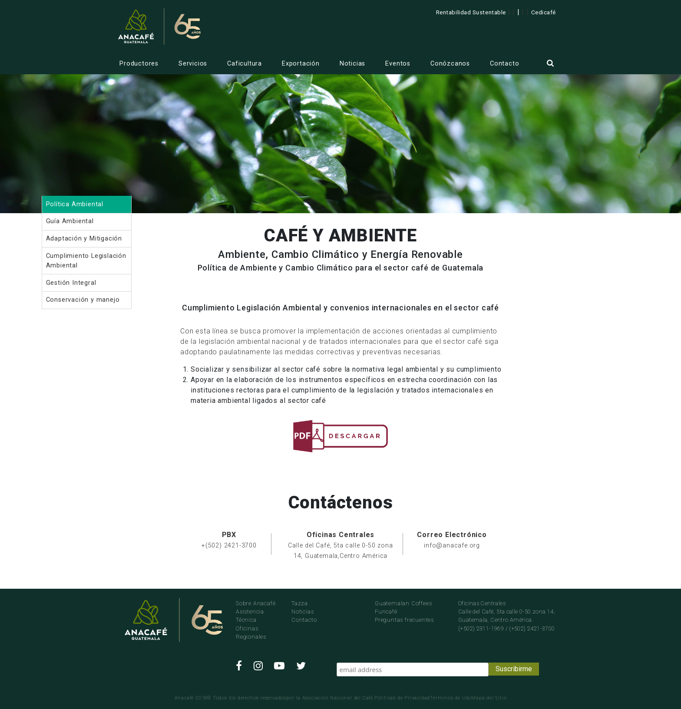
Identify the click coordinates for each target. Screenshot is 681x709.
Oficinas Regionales (251, 632)
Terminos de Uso (450, 698)
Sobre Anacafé (255, 603)
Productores (139, 63)
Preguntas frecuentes (404, 620)
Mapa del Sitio (488, 698)
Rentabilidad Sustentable (471, 12)
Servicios (193, 63)
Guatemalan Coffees (403, 603)
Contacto (504, 63)
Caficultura (244, 63)
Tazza (299, 603)
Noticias (352, 63)
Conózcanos (450, 63)
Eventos (397, 63)
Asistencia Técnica (250, 615)
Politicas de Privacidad (402, 698)
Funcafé (386, 611)
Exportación (301, 63)
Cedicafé (543, 12)
